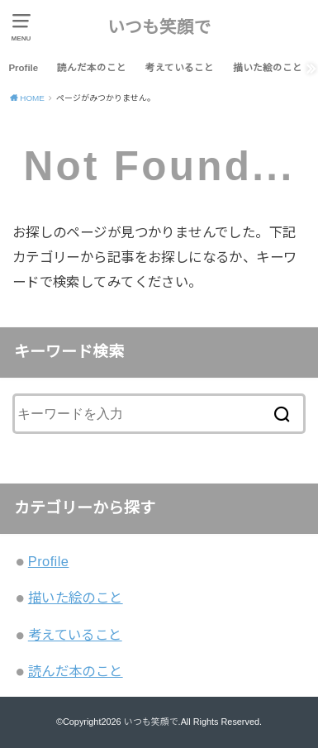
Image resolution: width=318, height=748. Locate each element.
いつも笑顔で (159, 26)
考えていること (179, 68)
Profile (23, 68)
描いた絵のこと (267, 68)
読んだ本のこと (91, 68)
